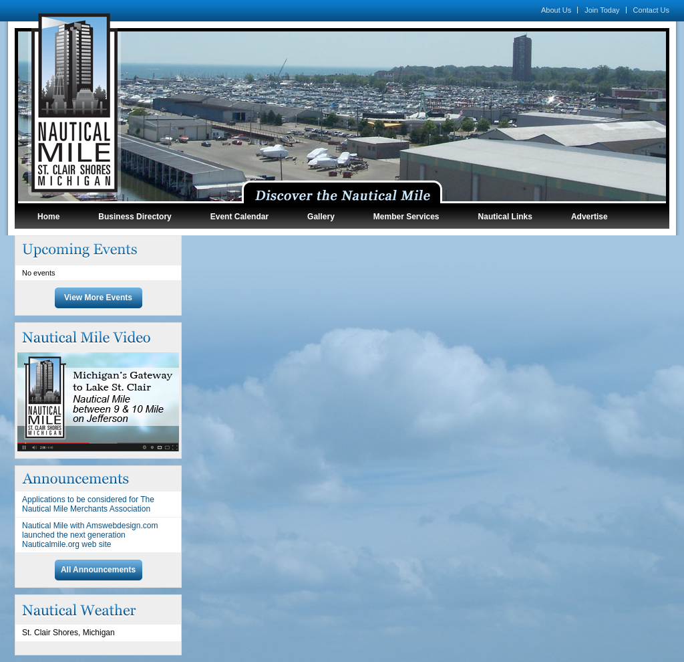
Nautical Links (505, 216)
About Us (556, 10)
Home (48, 216)
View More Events (98, 297)
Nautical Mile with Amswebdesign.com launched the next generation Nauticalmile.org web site (90, 535)
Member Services (406, 216)
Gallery (321, 216)
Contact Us (651, 10)
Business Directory (134, 216)
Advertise (589, 216)
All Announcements (98, 569)
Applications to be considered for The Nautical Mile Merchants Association (88, 504)
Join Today (601, 10)
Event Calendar (239, 216)
